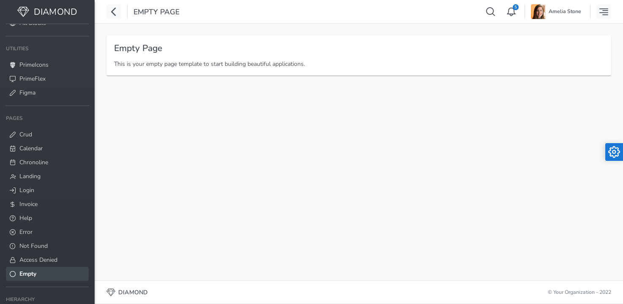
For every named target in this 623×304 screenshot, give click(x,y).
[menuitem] (47, 71)
